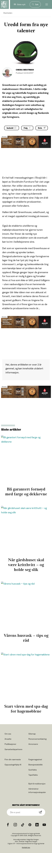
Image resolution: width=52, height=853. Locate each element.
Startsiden (7, 13)
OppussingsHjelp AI (13, 764)
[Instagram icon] (15, 824)
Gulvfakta (32, 770)
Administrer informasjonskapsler (37, 790)
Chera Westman (25, 70)
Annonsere (33, 744)
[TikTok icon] (22, 824)
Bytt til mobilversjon (36, 783)
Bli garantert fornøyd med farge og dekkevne (26, 491)
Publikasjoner (10, 744)
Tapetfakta (33, 775)
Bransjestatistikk (35, 764)
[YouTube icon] (44, 824)
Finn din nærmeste (13, 759)
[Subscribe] (40, 812)
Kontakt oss (26, 847)
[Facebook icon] (8, 824)
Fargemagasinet (35, 759)
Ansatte (8, 739)
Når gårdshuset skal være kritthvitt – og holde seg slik (26, 564)
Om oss (8, 734)
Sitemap (32, 734)
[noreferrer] (37, 824)
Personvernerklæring (37, 739)
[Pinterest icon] (29, 824)
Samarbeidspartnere (13, 749)
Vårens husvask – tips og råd (26, 638)
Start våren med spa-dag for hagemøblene (26, 708)
